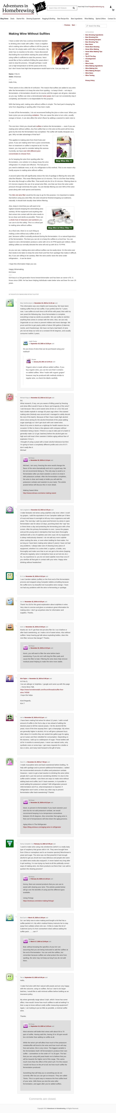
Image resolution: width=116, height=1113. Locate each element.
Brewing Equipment (33, 19)
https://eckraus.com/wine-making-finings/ (38, 901)
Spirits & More (101, 19)
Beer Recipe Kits (63, 19)
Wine (87, 61)
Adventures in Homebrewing (56, 1108)
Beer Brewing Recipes (93, 39)
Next (74, 25)
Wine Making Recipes (92, 70)
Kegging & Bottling (48, 19)
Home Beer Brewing (92, 47)
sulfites (39, 126)
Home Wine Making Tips (93, 51)
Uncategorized (90, 59)
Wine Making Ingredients (94, 66)
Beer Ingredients (76, 19)
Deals (12, 19)
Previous (66, 25)
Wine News (89, 73)
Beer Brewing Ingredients (94, 35)
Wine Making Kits (91, 68)
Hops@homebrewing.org (96, 6)
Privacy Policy (90, 80)
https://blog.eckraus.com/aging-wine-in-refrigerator (42, 827)
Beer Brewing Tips (91, 42)
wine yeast (47, 96)
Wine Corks (89, 63)
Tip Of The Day (90, 56)
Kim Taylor (23, 678)
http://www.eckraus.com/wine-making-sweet (39, 493)
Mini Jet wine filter (19, 195)
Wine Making (89, 19)
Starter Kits (20, 19)
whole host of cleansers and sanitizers (24, 220)
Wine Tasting (89, 75)
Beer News (89, 44)
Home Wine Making (92, 49)
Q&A (87, 54)
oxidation (35, 115)
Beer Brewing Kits (91, 37)
